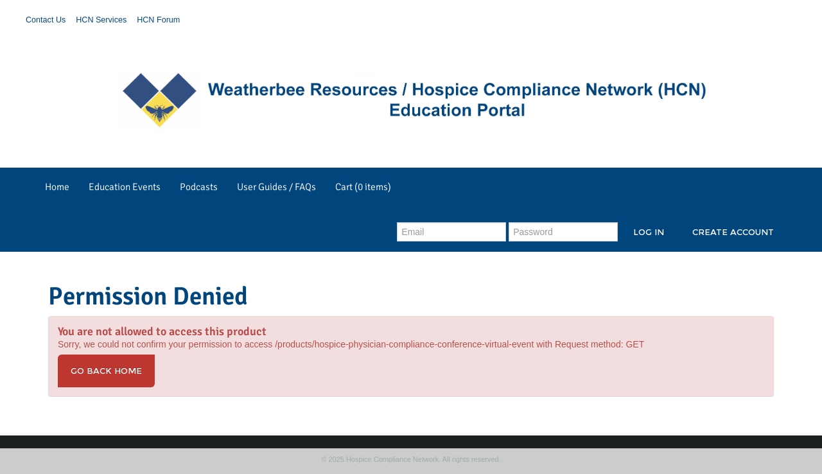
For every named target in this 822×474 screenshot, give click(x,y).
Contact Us (46, 19)
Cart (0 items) (363, 187)
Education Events (125, 187)
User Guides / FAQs (276, 187)
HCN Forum (158, 19)
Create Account (733, 232)
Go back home (106, 370)
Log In (648, 232)
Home (57, 187)
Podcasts (199, 187)
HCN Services (101, 19)
